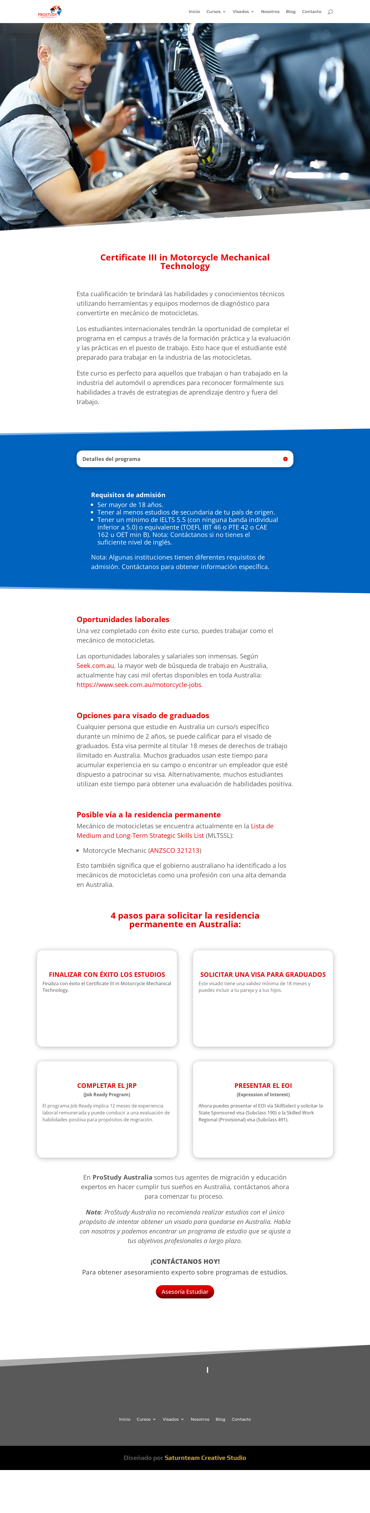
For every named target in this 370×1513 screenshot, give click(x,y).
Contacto (311, 12)
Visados (241, 12)
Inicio (194, 12)
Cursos (213, 12)
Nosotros (270, 12)
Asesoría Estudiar (185, 1292)
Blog (291, 12)
